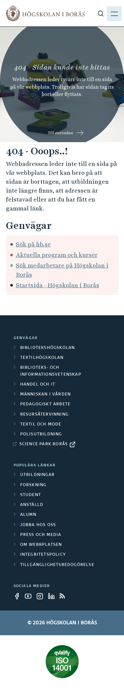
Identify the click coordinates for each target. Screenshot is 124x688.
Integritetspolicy (43, 554)
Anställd (32, 505)
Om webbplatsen (41, 545)
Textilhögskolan (42, 358)
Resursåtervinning (44, 414)
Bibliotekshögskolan (47, 348)
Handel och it (38, 384)
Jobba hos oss (38, 525)
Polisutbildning (41, 434)
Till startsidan (60, 133)
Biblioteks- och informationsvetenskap (50, 371)
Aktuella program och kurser (57, 254)
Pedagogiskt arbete (45, 404)
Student (30, 495)
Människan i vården (45, 394)
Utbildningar (37, 475)
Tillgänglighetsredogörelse (57, 565)
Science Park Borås (44, 444)
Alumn (28, 515)
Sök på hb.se (33, 244)
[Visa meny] (114, 13)
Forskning (33, 485)
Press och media (41, 535)
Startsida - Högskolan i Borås (57, 285)
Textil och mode (41, 424)
